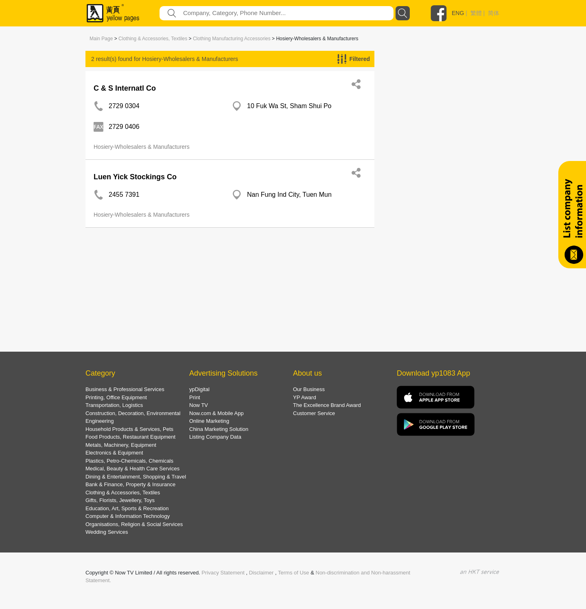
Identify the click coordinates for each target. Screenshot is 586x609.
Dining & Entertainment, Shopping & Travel (135, 477)
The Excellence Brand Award (327, 405)
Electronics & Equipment (114, 453)
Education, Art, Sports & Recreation (127, 508)
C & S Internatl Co (125, 88)
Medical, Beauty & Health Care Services (132, 468)
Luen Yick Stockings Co (135, 177)
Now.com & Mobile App (216, 413)
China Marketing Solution (218, 429)
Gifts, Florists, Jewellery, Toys (120, 500)
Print (194, 397)
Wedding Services (106, 532)
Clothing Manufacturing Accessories (232, 38)
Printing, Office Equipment (116, 397)
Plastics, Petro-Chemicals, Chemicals (129, 461)
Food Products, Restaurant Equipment (130, 437)
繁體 (476, 13)
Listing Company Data (215, 437)
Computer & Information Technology (127, 516)
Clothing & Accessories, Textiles (152, 38)
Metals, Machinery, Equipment (120, 445)
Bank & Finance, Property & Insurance (130, 484)
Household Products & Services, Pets (129, 429)
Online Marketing (209, 421)
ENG (458, 13)
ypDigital (199, 389)
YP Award (304, 397)
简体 (493, 13)
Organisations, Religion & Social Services (134, 524)
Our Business (309, 389)
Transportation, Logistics (114, 405)
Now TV (198, 405)
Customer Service (314, 413)
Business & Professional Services (124, 389)
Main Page (101, 38)
